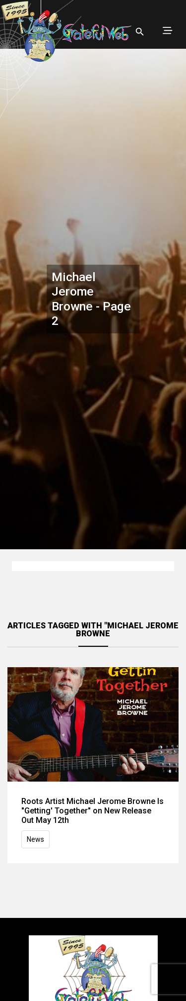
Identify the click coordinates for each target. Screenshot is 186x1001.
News (35, 839)
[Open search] (139, 31)
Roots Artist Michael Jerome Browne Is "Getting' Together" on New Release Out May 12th (92, 811)
